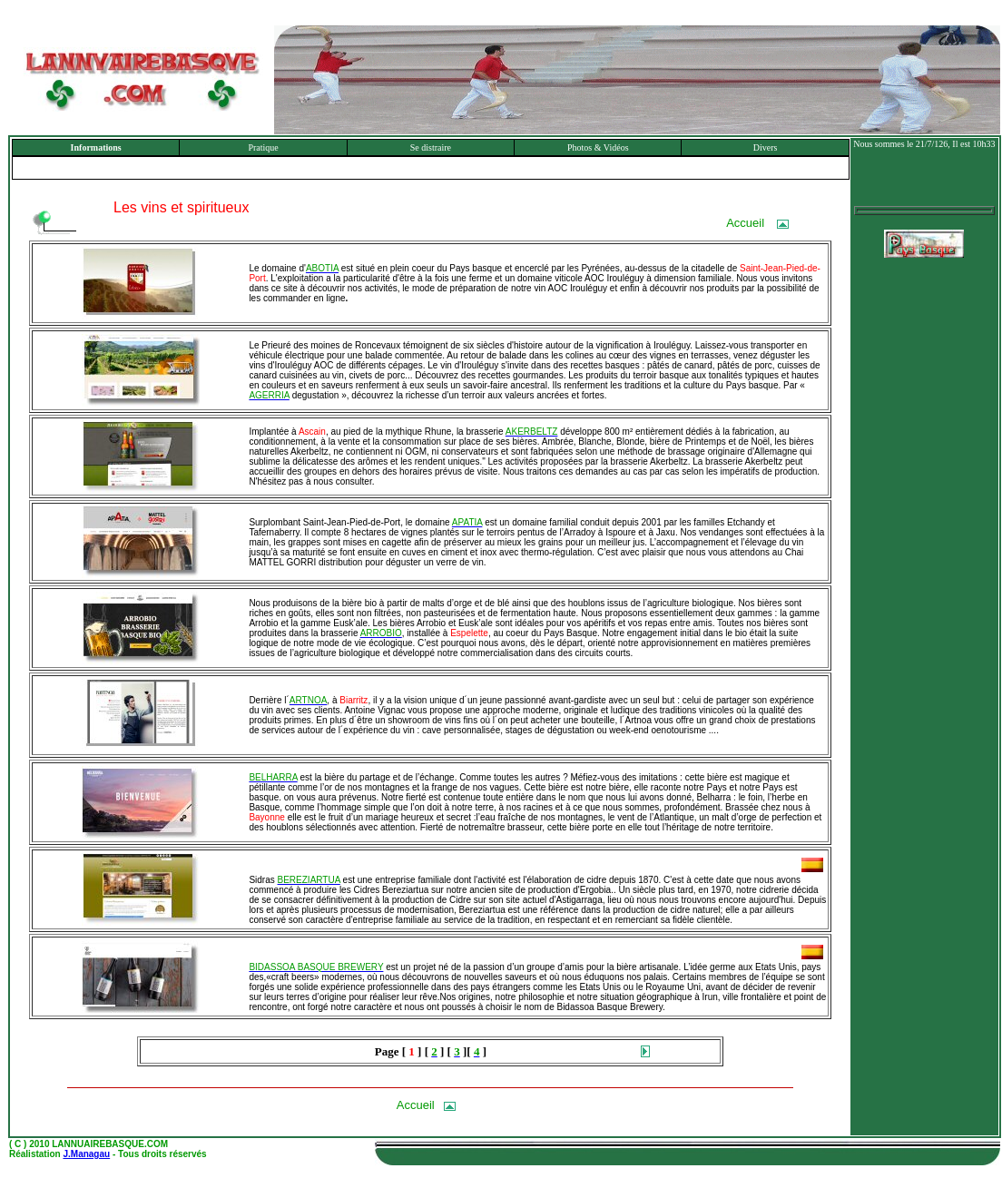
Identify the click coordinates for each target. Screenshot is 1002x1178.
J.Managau (86, 1154)
